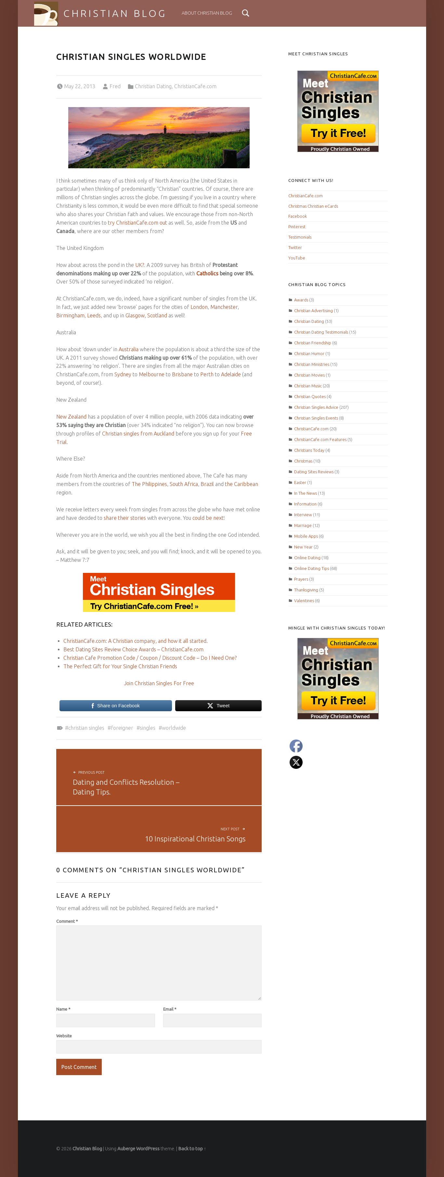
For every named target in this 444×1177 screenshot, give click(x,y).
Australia (128, 349)
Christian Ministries (311, 364)
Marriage (303, 525)
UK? (139, 265)
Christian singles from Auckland (138, 433)
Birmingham (70, 315)
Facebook (297, 216)
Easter (300, 482)
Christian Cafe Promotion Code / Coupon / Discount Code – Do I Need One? (150, 658)
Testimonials (299, 237)
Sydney (122, 374)
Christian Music (308, 385)
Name (63, 1009)
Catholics (207, 273)
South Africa (184, 484)
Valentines (304, 600)
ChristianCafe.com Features (320, 439)
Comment (67, 921)
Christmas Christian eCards (313, 206)
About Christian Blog (207, 13)
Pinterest (297, 226)
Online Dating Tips (311, 568)
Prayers (301, 579)
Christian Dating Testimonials (321, 332)
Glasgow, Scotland (146, 315)
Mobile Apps (306, 536)
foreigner (122, 728)
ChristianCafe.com (195, 86)
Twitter (295, 247)
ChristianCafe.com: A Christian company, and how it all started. (135, 641)
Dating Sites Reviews (313, 471)
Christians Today (309, 450)
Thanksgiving (306, 590)
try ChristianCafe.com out (137, 223)
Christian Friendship (312, 342)
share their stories (125, 518)
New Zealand (71, 417)
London (199, 307)
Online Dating (307, 557)
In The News (305, 493)
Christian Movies (309, 375)
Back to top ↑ (192, 1148)
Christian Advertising (313, 310)
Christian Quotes (310, 396)
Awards (301, 300)
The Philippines (149, 484)
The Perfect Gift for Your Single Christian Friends (120, 666)
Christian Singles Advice (316, 407)
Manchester (224, 307)
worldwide (174, 728)
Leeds (94, 315)
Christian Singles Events (316, 418)
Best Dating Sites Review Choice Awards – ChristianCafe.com (133, 649)
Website (64, 1035)
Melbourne (151, 374)
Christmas (303, 461)
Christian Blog (115, 13)
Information (305, 504)
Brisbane (182, 374)
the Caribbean (241, 484)
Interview (303, 514)
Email (169, 1009)
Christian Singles (86, 728)
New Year (303, 547)
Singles (147, 728)
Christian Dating (153, 86)
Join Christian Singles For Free (159, 683)
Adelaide (231, 374)
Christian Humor (309, 353)
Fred (115, 86)
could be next (208, 518)
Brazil (207, 484)
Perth (207, 374)
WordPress (148, 1148)
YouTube (296, 258)
